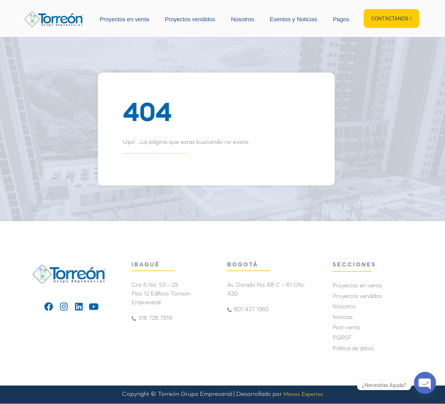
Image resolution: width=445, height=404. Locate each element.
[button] (391, 18)
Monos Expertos (303, 395)
